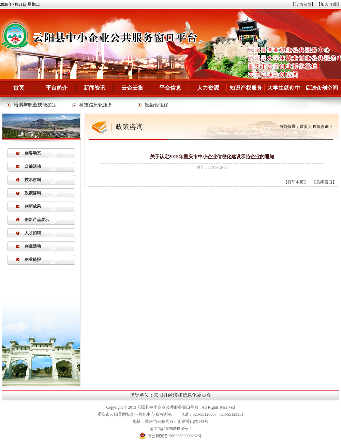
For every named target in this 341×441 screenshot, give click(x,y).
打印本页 (295, 182)
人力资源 (208, 88)
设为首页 (303, 4)
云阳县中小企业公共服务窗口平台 (167, 407)
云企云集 (132, 88)
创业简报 (33, 259)
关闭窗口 (324, 182)
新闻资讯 (94, 88)
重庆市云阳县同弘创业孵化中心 (126, 414)
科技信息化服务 (96, 104)
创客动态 (33, 153)
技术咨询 (33, 179)
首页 (18, 88)
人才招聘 (33, 233)
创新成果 (33, 206)
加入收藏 (329, 4)
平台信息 (170, 88)
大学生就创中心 (283, 91)
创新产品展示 (37, 219)
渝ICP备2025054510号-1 (170, 428)
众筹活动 (33, 166)
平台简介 (57, 88)
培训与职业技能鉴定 (35, 104)
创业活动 (33, 246)
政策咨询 (33, 193)
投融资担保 (156, 104)
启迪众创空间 (321, 88)
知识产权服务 (245, 88)
